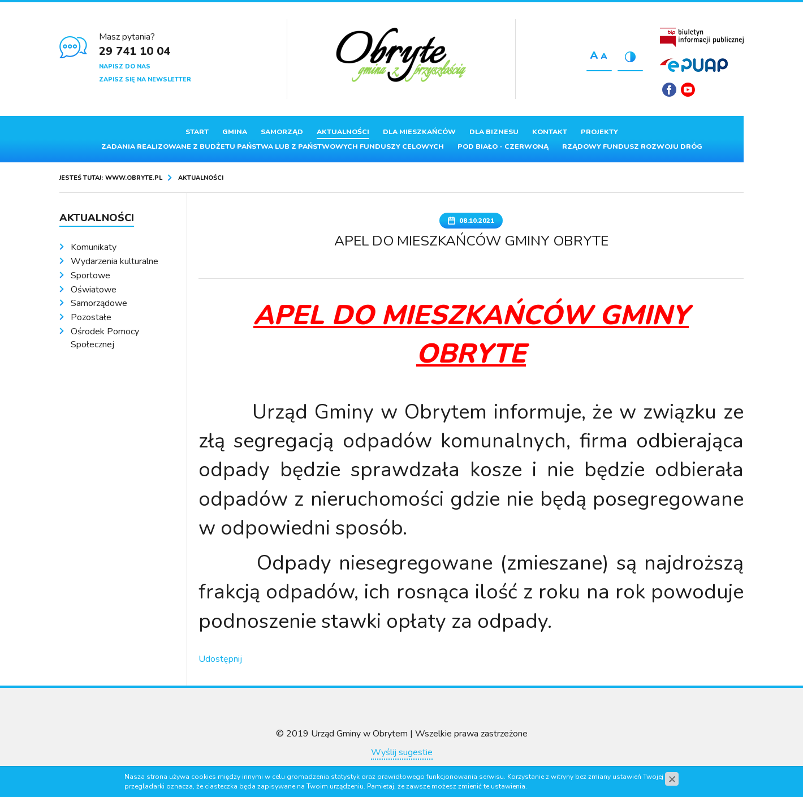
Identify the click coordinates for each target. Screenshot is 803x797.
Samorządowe (99, 303)
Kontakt (549, 131)
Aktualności (343, 131)
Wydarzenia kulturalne (114, 261)
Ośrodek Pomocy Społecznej (105, 338)
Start (197, 131)
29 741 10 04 (134, 51)
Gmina (234, 131)
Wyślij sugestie (402, 752)
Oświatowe (93, 289)
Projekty (599, 131)
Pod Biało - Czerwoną (503, 146)
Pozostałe (91, 317)
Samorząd (282, 131)
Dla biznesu (494, 131)
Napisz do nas (124, 66)
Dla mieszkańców (419, 131)
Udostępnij (220, 659)
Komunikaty (93, 247)
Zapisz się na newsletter (145, 79)
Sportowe (90, 275)
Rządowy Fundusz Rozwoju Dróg (632, 146)
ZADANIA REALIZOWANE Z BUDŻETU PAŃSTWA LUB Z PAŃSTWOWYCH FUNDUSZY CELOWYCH (272, 146)
